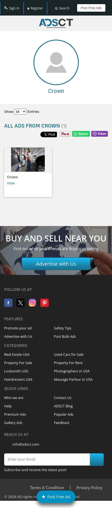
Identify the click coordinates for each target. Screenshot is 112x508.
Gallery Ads (13, 419)
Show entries (21, 108)
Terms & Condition (47, 484)
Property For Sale (18, 359)
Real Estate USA (17, 351)
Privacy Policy (89, 484)
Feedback (61, 419)
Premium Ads (15, 411)
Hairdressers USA (18, 376)
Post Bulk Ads (65, 333)
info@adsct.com (25, 441)
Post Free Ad (56, 496)
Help (8, 403)
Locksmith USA (16, 368)
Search (62, 6)
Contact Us (63, 394)
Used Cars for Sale (69, 351)
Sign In (11, 6)
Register (35, 6)
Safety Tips (62, 325)
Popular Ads (64, 411)
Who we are (14, 394)
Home (56, 20)
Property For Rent (68, 359)
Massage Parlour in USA (73, 376)
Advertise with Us (56, 260)
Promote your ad (18, 325)
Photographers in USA (72, 368)
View (11, 179)
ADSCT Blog (63, 403)
